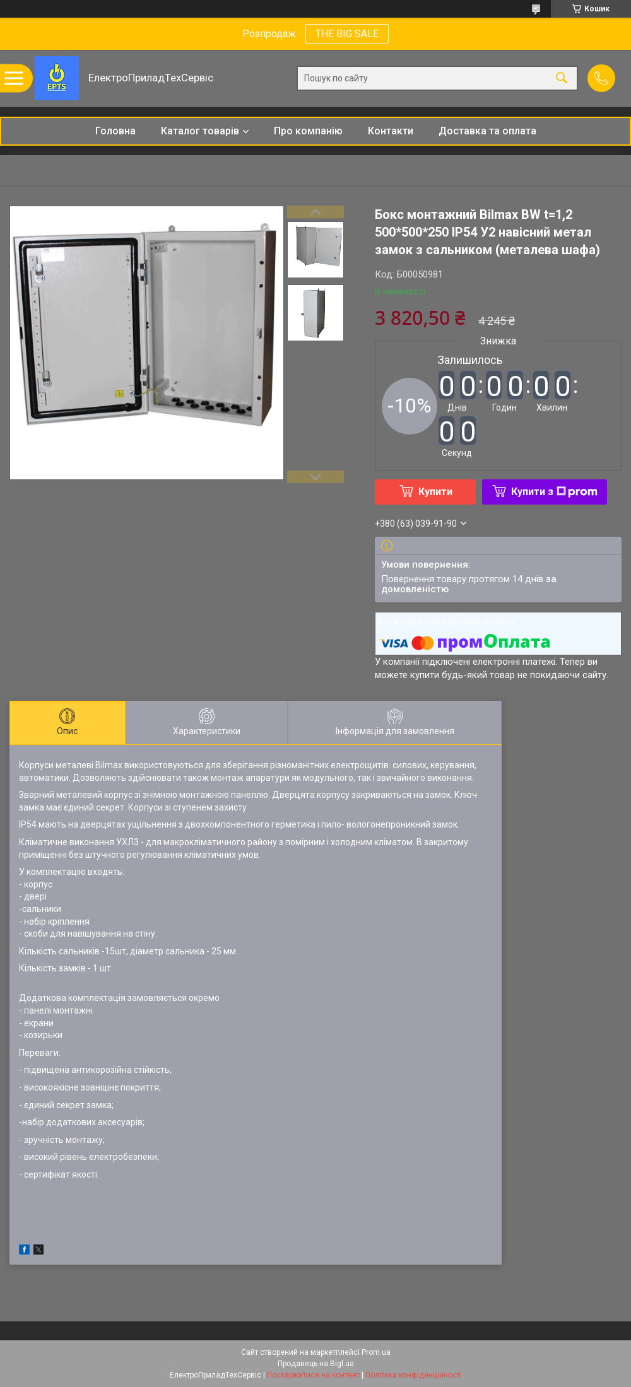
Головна (115, 131)
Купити (435, 492)
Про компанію (308, 131)
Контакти (390, 131)
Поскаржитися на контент (313, 1375)
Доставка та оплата (487, 131)
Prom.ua (376, 1352)
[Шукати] (561, 78)
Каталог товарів (200, 131)
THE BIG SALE (347, 34)
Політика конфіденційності (413, 1375)
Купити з (554, 492)
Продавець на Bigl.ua (316, 1363)
